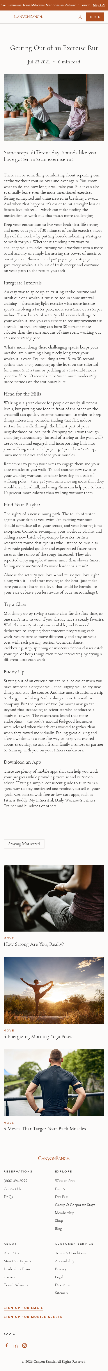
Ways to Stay (65, 1181)
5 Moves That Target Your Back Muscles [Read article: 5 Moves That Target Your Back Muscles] (45, 1128)
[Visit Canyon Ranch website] (54, 1158)
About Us (11, 1253)
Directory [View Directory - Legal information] (62, 1285)
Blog (58, 1229)
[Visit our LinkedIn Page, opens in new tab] (15, 1345)
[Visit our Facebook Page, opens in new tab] (6, 1345)
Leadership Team (17, 1269)
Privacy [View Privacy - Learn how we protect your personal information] (61, 1269)
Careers (10, 1277)
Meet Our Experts (17, 1261)
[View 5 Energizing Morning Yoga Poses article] (54, 990)
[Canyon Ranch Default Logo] (28, 17)
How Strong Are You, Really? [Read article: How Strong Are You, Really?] (34, 944)
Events (60, 1189)
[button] (80, 17)
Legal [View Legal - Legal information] (59, 1277)
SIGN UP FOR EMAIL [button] (23, 1308)
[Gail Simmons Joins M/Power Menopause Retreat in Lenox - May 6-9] (99, 5)
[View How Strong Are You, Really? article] (54, 898)
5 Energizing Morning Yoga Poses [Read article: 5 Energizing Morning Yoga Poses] (38, 1036)
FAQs (8, 1197)
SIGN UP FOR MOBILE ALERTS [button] (33, 1317)
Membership (64, 1213)
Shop (59, 1221)
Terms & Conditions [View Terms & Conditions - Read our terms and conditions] (71, 1253)
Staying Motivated (24, 844)
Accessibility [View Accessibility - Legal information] (64, 1261)
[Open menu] (6, 17)
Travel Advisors (16, 1285)
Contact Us (12, 1189)
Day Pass (61, 1197)
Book (95, 17)
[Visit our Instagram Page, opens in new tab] (24, 1345)
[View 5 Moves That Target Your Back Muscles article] (54, 1082)
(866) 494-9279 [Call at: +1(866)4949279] (15, 1181)
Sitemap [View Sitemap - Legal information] (61, 1293)
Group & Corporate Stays (75, 1205)
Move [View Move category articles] (9, 938)
